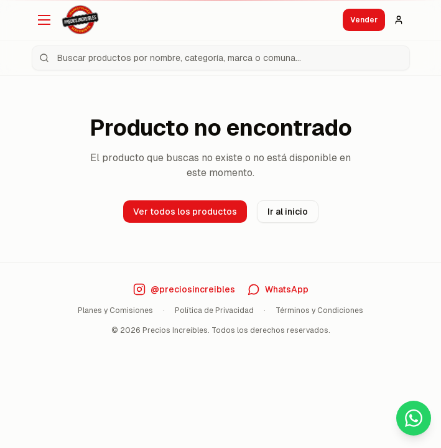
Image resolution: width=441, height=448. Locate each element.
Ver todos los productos (185, 212)
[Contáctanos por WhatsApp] (278, 289)
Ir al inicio (287, 212)
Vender (364, 20)
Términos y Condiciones (319, 310)
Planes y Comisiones (115, 310)
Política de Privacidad (214, 310)
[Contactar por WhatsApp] (413, 418)
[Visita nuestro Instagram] (184, 289)
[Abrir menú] (44, 19)
